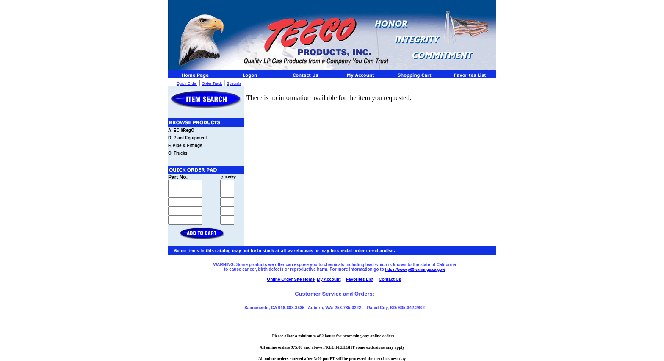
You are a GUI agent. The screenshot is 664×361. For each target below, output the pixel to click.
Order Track (212, 83)
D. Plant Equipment (187, 138)
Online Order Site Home (291, 279)
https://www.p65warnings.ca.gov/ (415, 269)
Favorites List (360, 279)
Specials (234, 83)
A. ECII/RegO (181, 130)
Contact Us (390, 279)
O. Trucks (178, 153)
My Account (328, 279)
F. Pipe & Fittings (185, 145)
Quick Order (187, 83)
